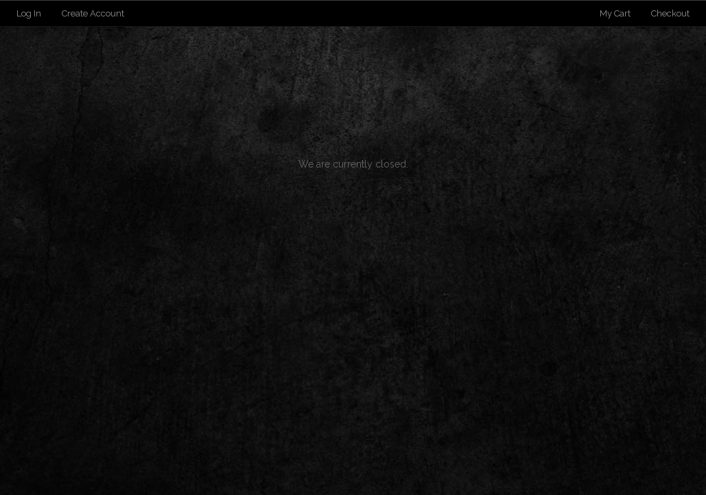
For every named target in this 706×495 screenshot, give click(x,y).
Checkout (670, 13)
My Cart (616, 13)
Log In (28, 13)
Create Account (93, 13)
